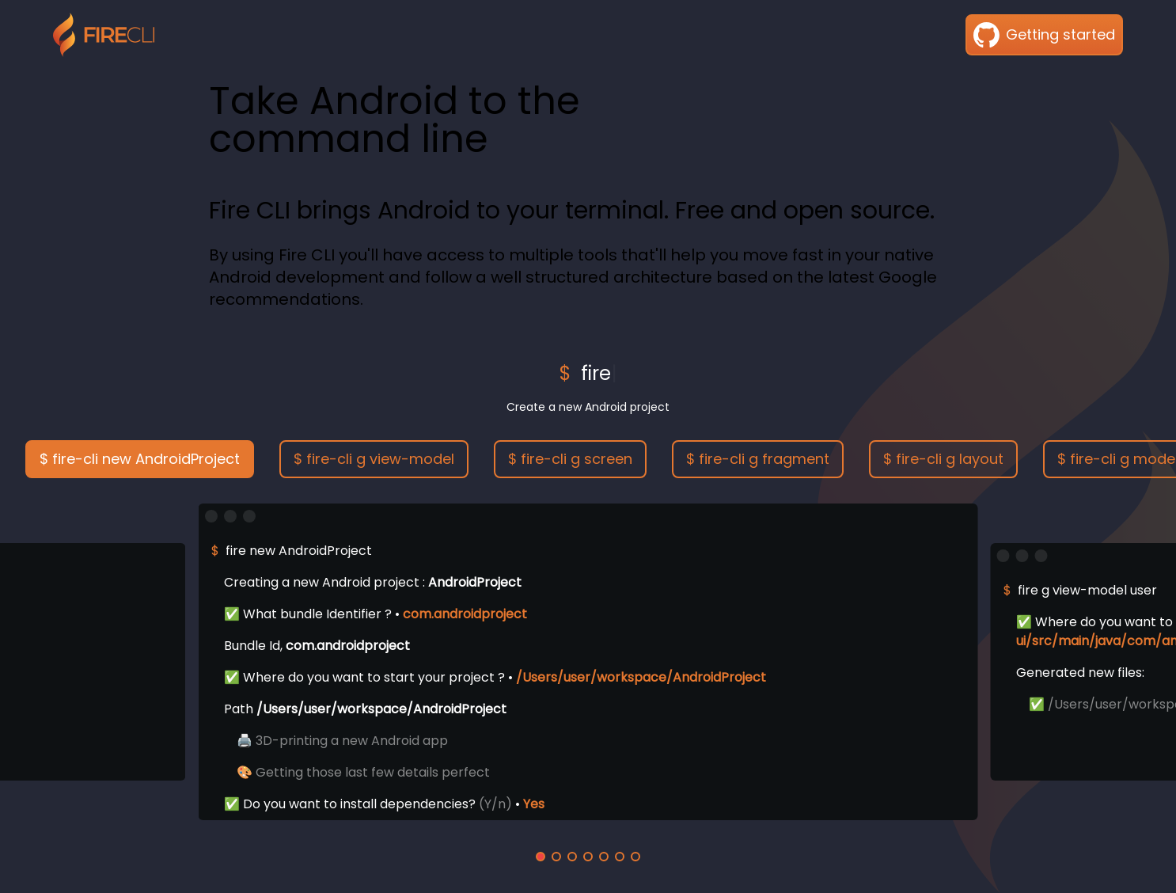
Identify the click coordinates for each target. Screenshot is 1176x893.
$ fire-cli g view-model (374, 459)
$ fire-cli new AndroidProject (140, 459)
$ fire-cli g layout (943, 459)
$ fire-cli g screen (570, 459)
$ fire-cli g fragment (757, 459)
